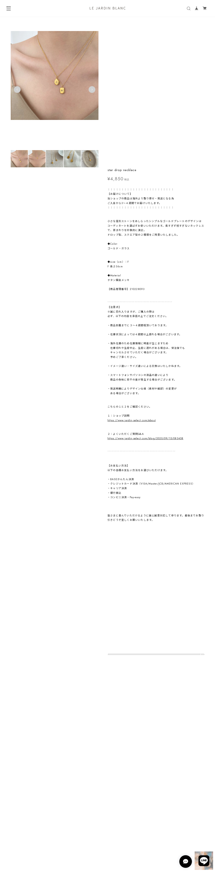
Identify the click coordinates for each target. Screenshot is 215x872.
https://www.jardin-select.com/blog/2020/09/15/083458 (145, 303)
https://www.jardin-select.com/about (132, 285)
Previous (17, 90)
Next (91, 90)
